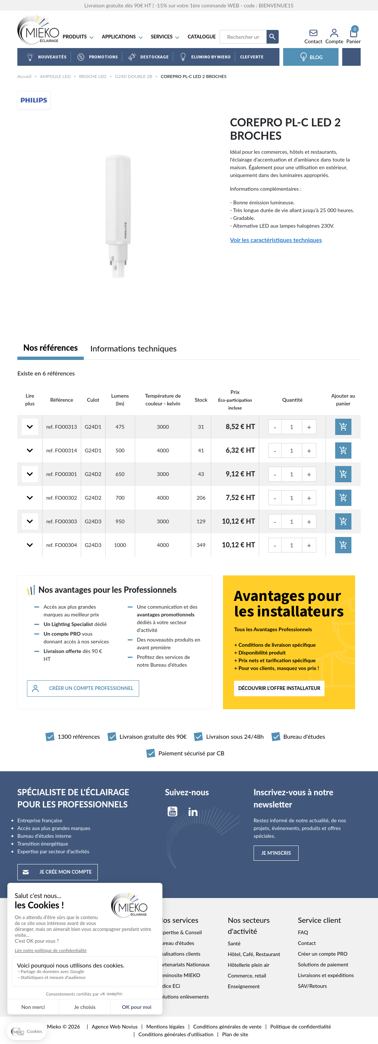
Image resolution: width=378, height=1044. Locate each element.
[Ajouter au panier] (343, 427)
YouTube (172, 811)
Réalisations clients (179, 954)
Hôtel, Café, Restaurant (254, 954)
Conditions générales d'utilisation (175, 1034)
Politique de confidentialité (300, 1026)
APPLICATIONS (123, 37)
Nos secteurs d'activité (249, 925)
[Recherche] (243, 37)
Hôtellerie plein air (248, 965)
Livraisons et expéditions (326, 975)
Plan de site (235, 1034)
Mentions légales (165, 1026)
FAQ (303, 932)
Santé (234, 943)
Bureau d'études (176, 943)
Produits (79, 37)
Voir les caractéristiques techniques (276, 239)
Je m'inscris (276, 853)
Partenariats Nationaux (184, 964)
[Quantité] (292, 427)
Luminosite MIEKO (179, 975)
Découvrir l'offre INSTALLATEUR (279, 688)
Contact (307, 943)
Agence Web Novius (114, 1026)
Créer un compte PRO (323, 954)
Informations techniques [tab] (133, 348)
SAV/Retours (312, 986)
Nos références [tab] (50, 348)
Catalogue (203, 37)
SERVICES (166, 37)
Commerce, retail (247, 975)
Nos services (178, 919)
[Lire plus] (30, 427)
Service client (319, 919)
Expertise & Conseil (180, 932)
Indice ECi (169, 986)
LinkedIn (193, 811)
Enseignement (244, 986)
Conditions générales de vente (227, 1026)
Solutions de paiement (323, 964)
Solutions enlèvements (183, 996)
